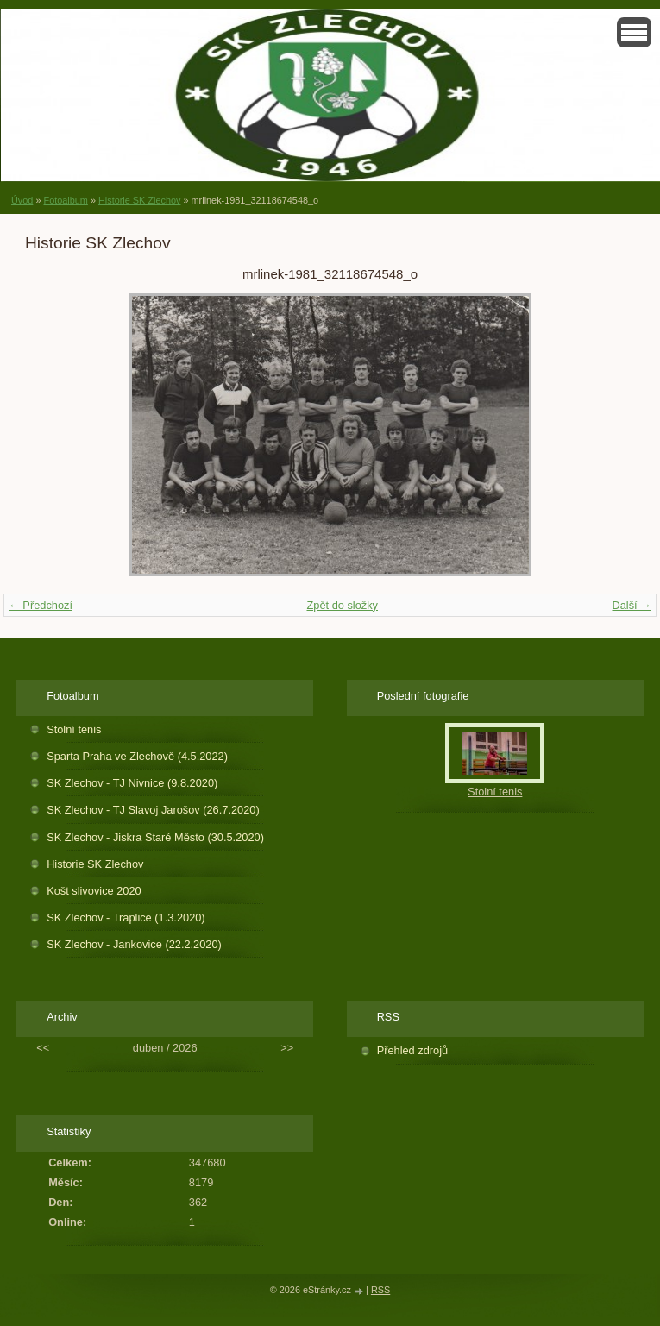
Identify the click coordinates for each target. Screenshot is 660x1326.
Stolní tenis (74, 729)
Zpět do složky (342, 605)
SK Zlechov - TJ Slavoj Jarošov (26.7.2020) (153, 809)
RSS (380, 1290)
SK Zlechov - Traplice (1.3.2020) (126, 917)
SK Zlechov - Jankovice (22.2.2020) (134, 944)
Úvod (22, 200)
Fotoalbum (65, 200)
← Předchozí (40, 605)
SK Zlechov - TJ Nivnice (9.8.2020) (132, 782)
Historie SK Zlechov (139, 200)
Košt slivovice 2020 (94, 890)
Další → (631, 605)
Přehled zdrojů (413, 1050)
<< (42, 1047)
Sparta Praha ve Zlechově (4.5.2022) (137, 756)
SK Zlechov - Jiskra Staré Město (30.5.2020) (155, 837)
